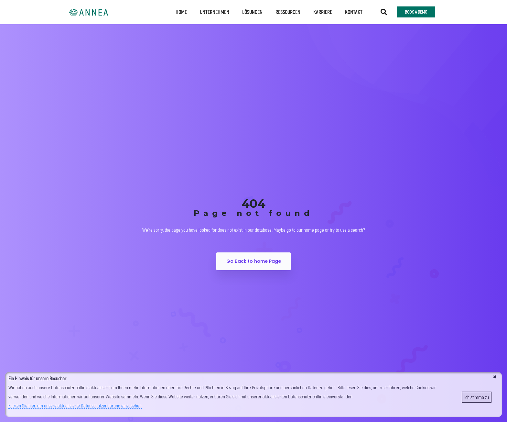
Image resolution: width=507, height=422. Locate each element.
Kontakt (353, 11)
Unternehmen (214, 11)
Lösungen (252, 11)
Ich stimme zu (476, 397)
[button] (383, 11)
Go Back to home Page (253, 261)
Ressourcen (287, 11)
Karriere (322, 11)
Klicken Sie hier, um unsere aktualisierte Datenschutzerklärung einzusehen (75, 405)
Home (181, 11)
